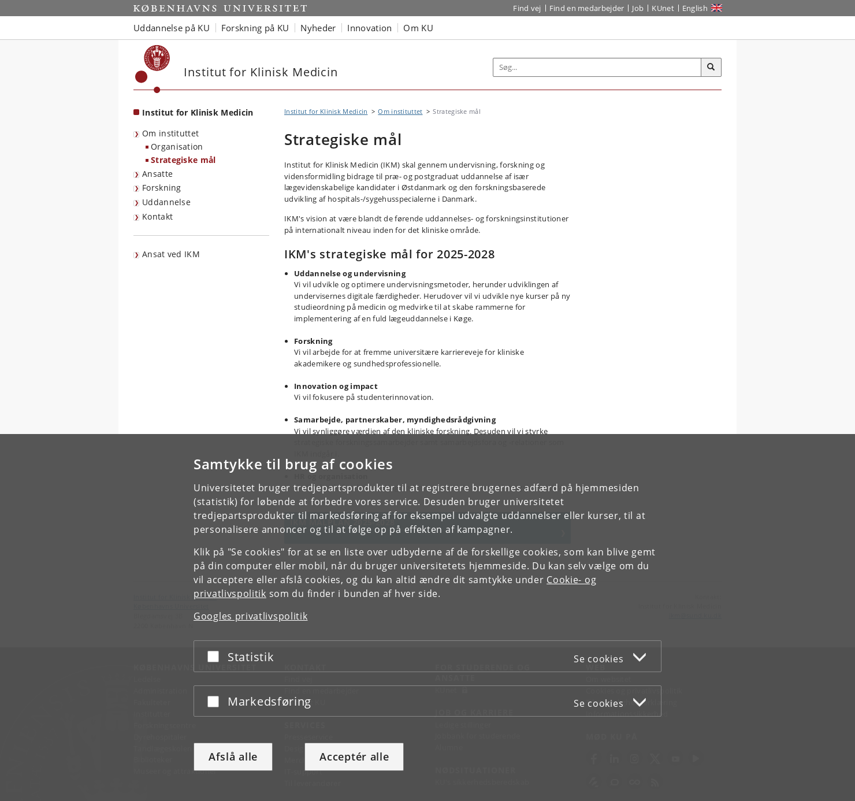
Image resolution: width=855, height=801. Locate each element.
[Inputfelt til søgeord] (597, 67)
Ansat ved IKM (171, 254)
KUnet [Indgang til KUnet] (663, 8)
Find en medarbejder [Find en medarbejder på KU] (586, 8)
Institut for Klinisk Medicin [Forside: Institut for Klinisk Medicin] (197, 112)
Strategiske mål (183, 159)
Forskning (161, 187)
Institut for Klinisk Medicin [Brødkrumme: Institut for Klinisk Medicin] (325, 111)
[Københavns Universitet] (152, 69)
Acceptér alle (354, 756)
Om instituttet (170, 133)
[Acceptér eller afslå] (216, 656)
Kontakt (157, 216)
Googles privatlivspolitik (251, 616)
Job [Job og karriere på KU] (638, 8)
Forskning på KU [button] (255, 28)
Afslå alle (233, 756)
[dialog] (427, 617)
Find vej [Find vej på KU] (527, 8)
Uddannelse (166, 201)
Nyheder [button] (318, 28)
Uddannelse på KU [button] (171, 28)
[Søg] (711, 67)
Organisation (177, 146)
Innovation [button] (369, 28)
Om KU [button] (418, 28)
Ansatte (157, 173)
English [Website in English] (695, 8)
